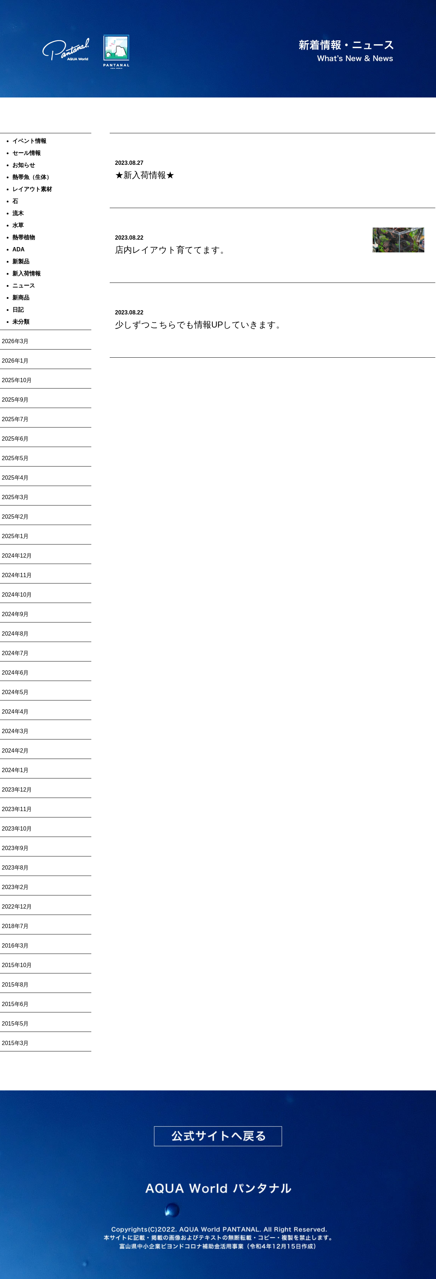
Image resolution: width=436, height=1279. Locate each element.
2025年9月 (15, 400)
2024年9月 (15, 614)
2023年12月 (17, 790)
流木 (18, 213)
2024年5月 (15, 692)
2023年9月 (15, 848)
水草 (18, 225)
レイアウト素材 (32, 189)
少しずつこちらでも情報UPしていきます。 (200, 324)
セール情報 (26, 153)
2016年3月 (15, 946)
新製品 (20, 261)
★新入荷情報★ (144, 175)
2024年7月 (15, 653)
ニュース (23, 286)
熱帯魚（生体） (32, 177)
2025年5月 (15, 458)
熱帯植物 (23, 237)
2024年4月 (15, 712)
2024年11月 (17, 575)
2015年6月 (15, 1004)
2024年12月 (17, 556)
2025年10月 (17, 380)
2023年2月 (15, 887)
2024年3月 (15, 731)
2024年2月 (15, 751)
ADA (18, 249)
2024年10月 (17, 595)
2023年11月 (17, 809)
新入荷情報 (26, 273)
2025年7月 (15, 419)
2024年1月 (15, 770)
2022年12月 (17, 907)
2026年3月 (15, 341)
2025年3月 (15, 497)
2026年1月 (15, 361)
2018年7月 (15, 926)
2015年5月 (15, 1024)
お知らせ (23, 165)
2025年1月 (15, 536)
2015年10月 (17, 965)
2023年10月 (17, 829)
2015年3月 (15, 1043)
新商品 (20, 298)
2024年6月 (15, 673)
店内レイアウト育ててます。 (172, 250)
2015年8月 (15, 985)
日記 (18, 310)
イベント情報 (29, 141)
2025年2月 (15, 517)
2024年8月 (15, 634)
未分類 (20, 322)
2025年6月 (15, 439)
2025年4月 (15, 478)
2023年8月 (15, 868)
